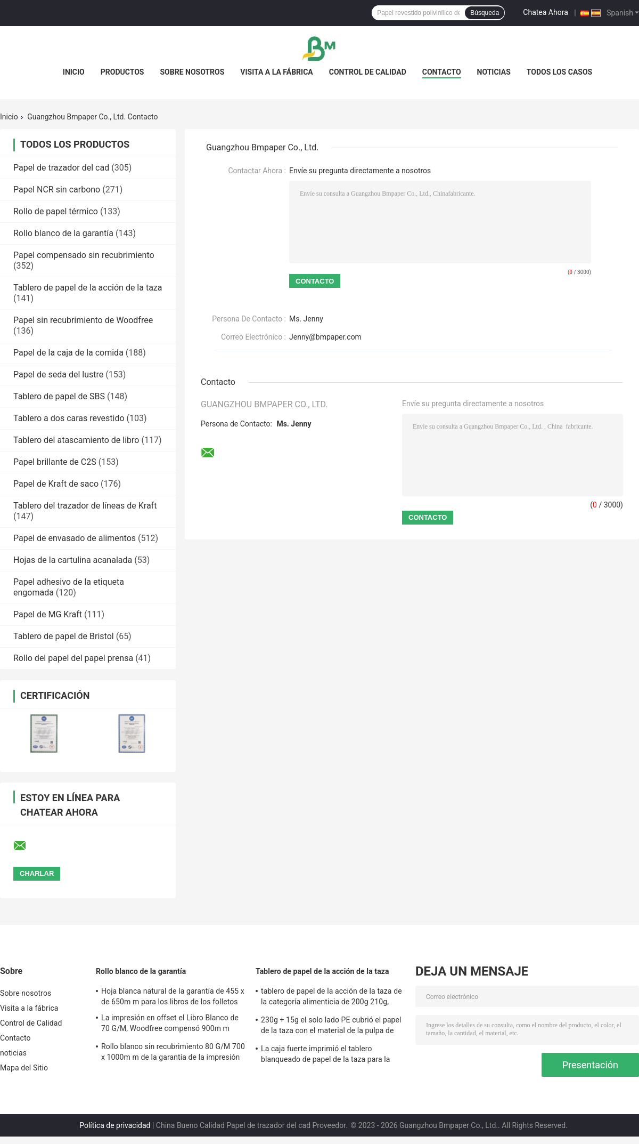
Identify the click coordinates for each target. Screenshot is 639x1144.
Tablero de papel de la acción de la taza (87, 288)
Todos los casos (559, 72)
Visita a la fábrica (276, 72)
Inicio (74, 72)
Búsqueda (484, 13)
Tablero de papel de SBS (59, 396)
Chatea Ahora (545, 12)
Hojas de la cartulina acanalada (72, 560)
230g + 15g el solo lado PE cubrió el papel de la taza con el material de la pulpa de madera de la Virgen (331, 1027)
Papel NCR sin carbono (56, 189)
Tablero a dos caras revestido (69, 418)
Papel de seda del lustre (58, 374)
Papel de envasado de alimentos (74, 538)
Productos (122, 72)
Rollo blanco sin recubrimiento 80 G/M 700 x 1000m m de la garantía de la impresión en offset (173, 1053)
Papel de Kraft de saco (56, 484)
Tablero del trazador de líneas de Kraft (85, 506)
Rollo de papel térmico (55, 211)
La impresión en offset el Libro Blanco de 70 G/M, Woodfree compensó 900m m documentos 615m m (170, 1024)
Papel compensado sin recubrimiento (83, 255)
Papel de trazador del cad (61, 168)
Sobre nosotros (192, 72)
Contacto (441, 72)
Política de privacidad (114, 1125)
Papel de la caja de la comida (68, 353)
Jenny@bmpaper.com (325, 337)
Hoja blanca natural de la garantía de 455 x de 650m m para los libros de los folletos (172, 996)
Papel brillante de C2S (54, 462)
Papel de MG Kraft (47, 614)
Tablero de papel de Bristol (63, 636)
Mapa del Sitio (24, 1068)
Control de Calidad (367, 72)
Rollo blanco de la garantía (63, 233)
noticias (494, 72)
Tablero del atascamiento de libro (76, 440)
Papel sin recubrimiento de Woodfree (83, 320)
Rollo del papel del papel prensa (73, 658)
